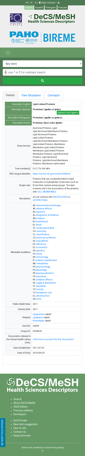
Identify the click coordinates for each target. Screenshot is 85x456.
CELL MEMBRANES (46, 192)
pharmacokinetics (45, 273)
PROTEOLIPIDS (60, 197)
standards (41, 286)
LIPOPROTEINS (40, 200)
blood (38, 225)
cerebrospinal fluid (45, 228)
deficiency (41, 244)
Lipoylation (38, 317)
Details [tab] (10, 95)
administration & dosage (48, 205)
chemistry (41, 231)
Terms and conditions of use (35, 447)
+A (26, 2)
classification (42, 234)
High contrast (47, 2)
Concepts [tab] (57, 95)
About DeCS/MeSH (24, 402)
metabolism (42, 263)
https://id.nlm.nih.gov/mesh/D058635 (51, 174)
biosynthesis (41, 221)
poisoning (41, 276)
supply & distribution (46, 283)
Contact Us (20, 431)
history (38, 254)
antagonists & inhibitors (47, 215)
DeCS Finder (20, 420)
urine (38, 299)
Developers (20, 414)
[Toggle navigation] (8, 52)
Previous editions (23, 410)
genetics (40, 250)
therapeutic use (44, 292)
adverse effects (44, 208)
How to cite (20, 428)
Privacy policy (57, 447)
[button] (59, 2)
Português (51, 7)
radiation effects (44, 279)
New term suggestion (26, 424)
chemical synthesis (46, 237)
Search (18, 399)
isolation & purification (46, 260)
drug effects (42, 241)
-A (35, 2)
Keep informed (22, 435)
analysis (40, 218)
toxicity (39, 289)
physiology (41, 270)
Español (39, 7)
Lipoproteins (39, 314)
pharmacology (43, 266)
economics (41, 247)
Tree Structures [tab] (31, 95)
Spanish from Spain (68, 112)
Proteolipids (38, 320)
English (29, 7)
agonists (40, 212)
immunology (42, 257)
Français (62, 7)
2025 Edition (21, 406)
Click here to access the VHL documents (53, 339)
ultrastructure (43, 296)
